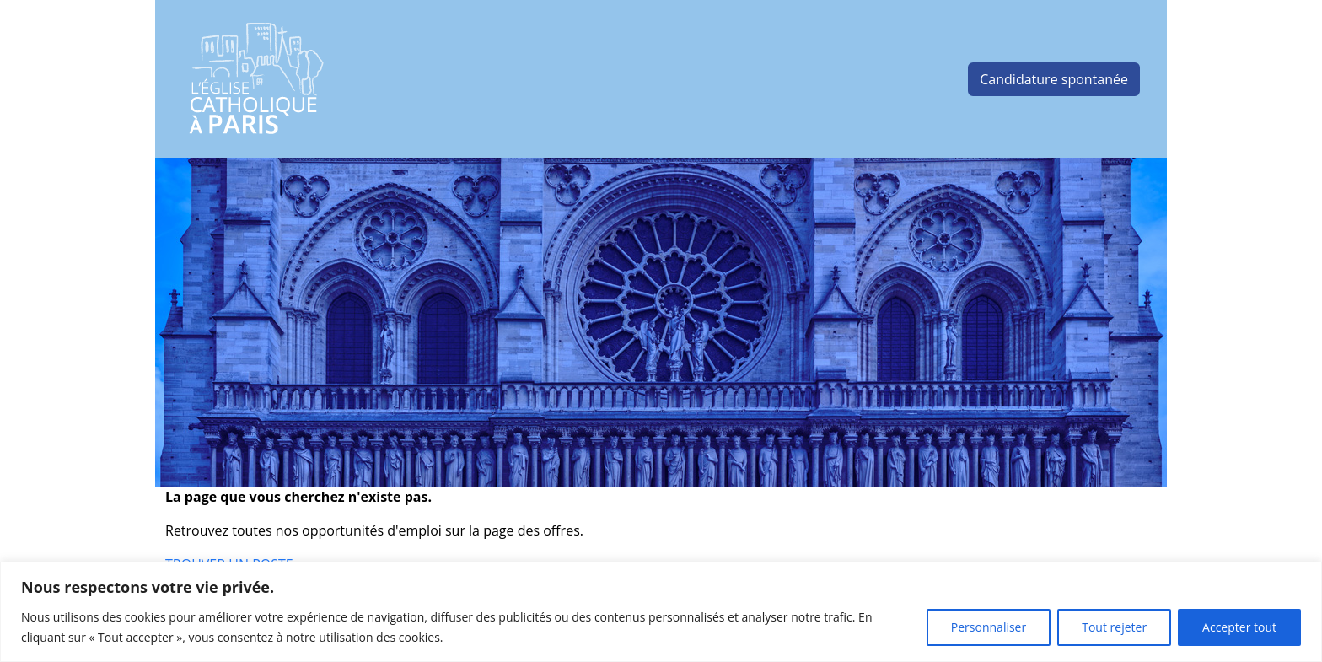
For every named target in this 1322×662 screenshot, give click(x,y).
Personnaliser (988, 627)
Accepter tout (1239, 627)
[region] (661, 612)
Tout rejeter (1114, 627)
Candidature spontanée (1054, 79)
